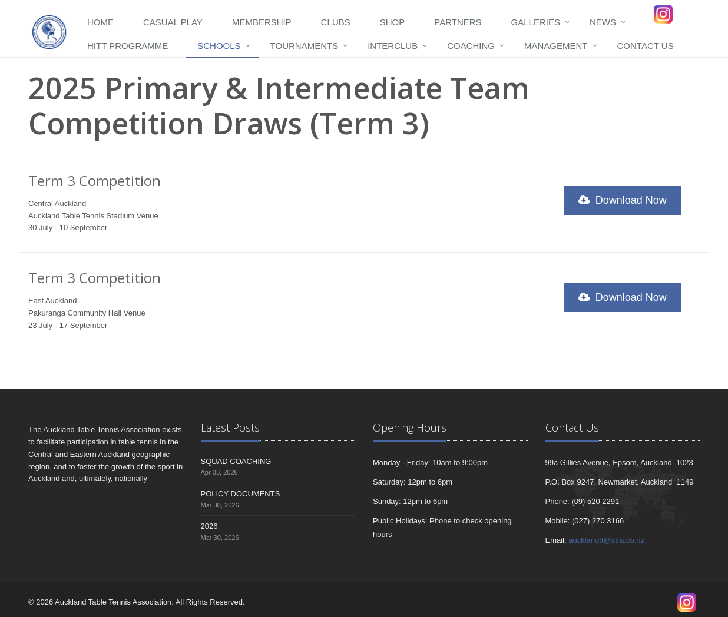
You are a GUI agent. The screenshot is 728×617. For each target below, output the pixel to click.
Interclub (393, 46)
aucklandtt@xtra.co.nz (606, 540)
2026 (209, 526)
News (603, 22)
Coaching (471, 46)
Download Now (622, 200)
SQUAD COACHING (236, 461)
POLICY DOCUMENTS (240, 493)
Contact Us (645, 46)
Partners (457, 22)
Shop (392, 22)
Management (556, 46)
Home (100, 22)
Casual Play (173, 22)
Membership (262, 22)
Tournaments (304, 46)
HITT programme (127, 46)
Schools (218, 46)
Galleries (535, 22)
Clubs (335, 22)
